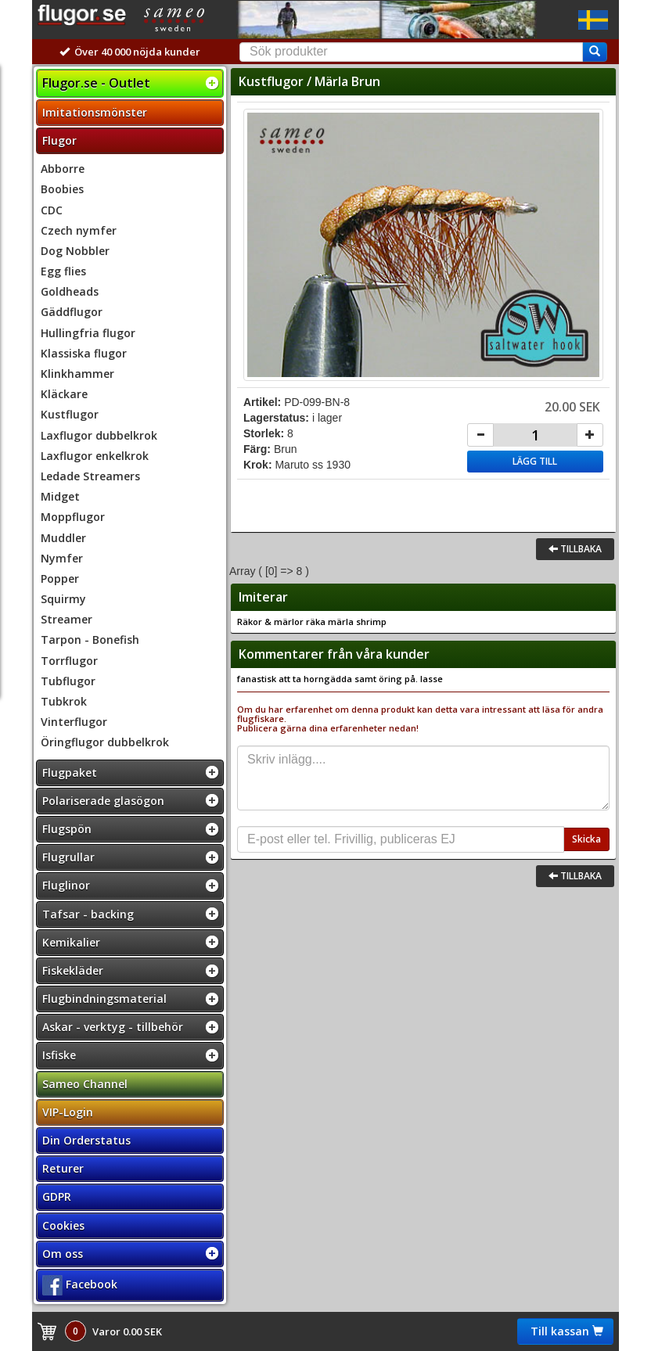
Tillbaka (575, 548)
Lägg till (535, 461)
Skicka (586, 839)
